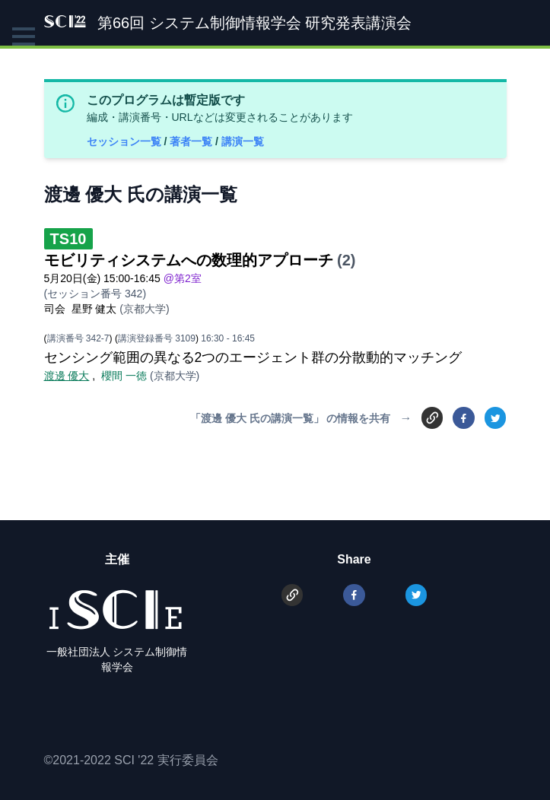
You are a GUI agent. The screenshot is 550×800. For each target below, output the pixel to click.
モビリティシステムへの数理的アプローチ (188, 260)
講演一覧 (242, 141)
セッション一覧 (125, 141)
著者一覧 (192, 141)
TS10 (68, 238)
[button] (23, 36)
